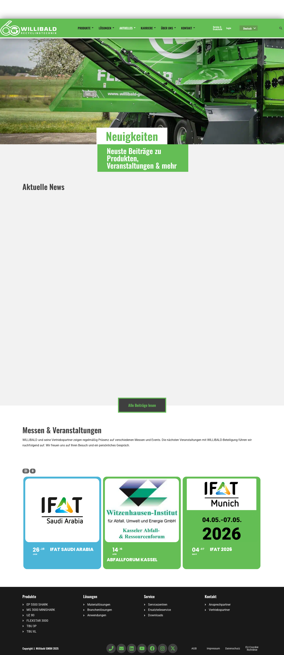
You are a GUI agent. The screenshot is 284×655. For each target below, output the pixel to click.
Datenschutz (232, 648)
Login (228, 28)
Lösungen (106, 28)
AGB (194, 648)
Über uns (167, 28)
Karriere (147, 28)
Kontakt (187, 28)
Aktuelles (126, 28)
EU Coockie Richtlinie (251, 648)
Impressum (213, 648)
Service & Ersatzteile (217, 28)
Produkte (85, 28)
